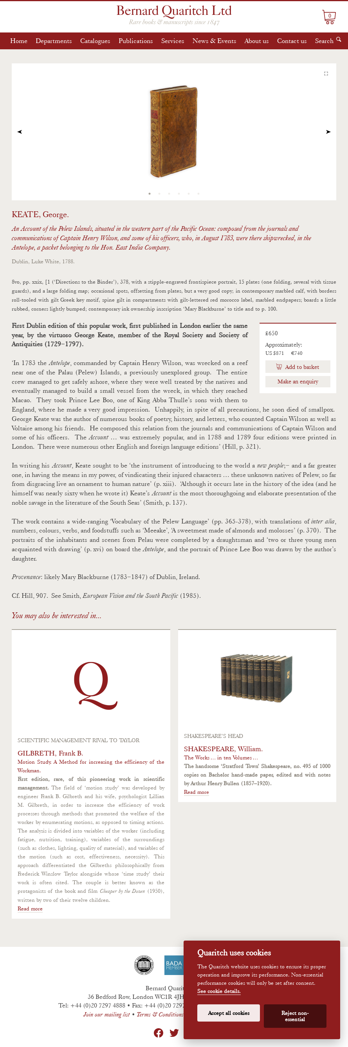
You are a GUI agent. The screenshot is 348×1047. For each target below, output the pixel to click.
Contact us (292, 41)
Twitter (174, 1033)
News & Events (214, 41)
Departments (54, 41)
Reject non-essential (295, 1016)
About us (257, 41)
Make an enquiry (298, 381)
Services (172, 41)
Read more (30, 908)
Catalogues (95, 41)
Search (324, 41)
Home (18, 41)
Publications (136, 41)
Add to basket (301, 367)
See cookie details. (219, 991)
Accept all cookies (228, 1012)
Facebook (158, 1033)
